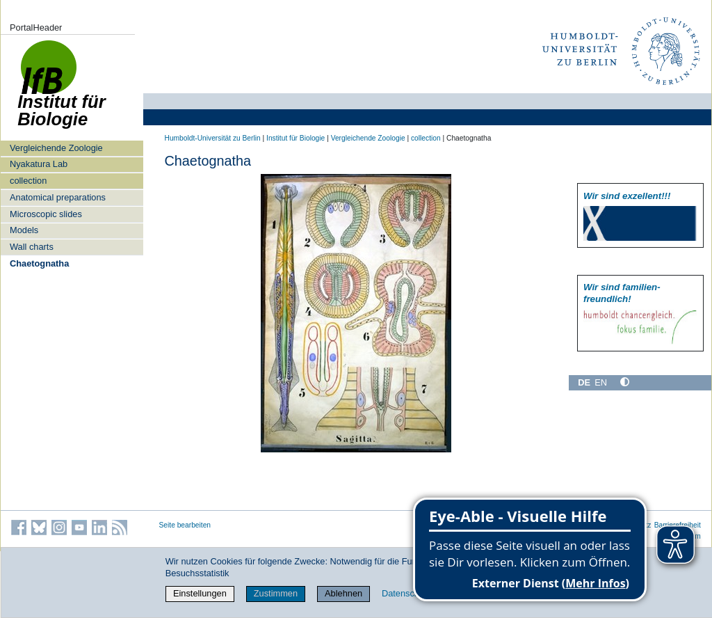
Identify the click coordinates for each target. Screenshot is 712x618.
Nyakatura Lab (38, 164)
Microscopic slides (46, 214)
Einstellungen (200, 593)
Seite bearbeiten (185, 525)
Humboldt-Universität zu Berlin (213, 138)
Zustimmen (276, 593)
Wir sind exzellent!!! (626, 196)
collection (28, 180)
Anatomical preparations (58, 197)
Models (24, 230)
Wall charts (32, 246)
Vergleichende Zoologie (56, 148)
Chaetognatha (39, 263)
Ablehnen (343, 593)
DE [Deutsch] (584, 382)
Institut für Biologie (295, 138)
